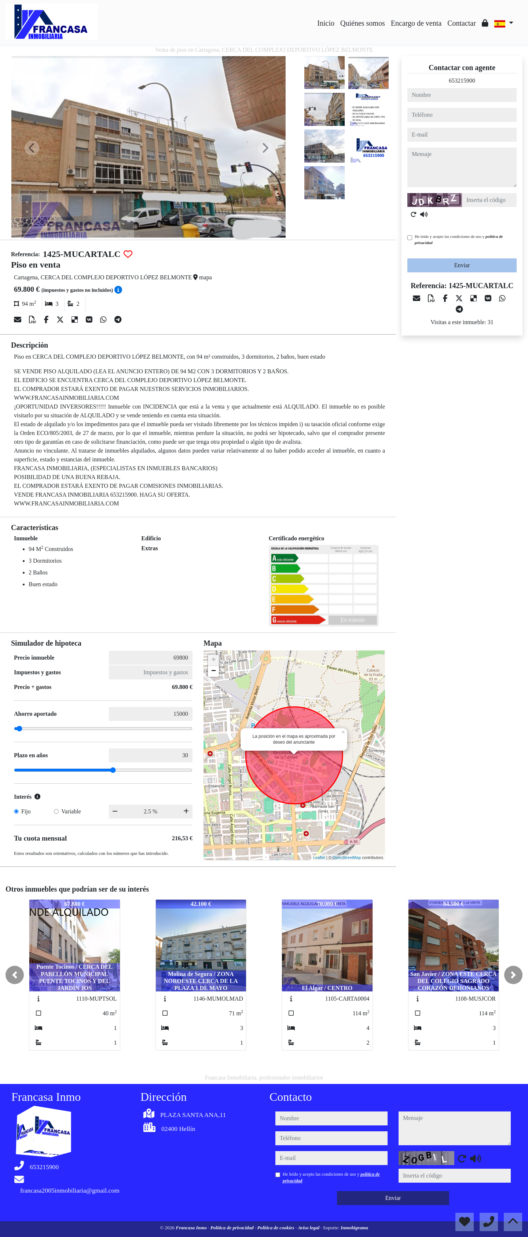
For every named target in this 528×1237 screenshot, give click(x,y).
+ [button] (213, 660)
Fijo (26, 811)
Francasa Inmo (192, 1227)
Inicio (325, 23)
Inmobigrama (354, 1227)
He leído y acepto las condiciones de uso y (459, 239)
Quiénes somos (362, 23)
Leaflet (319, 857)
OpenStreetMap (347, 857)
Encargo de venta (416, 23)
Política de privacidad (232, 1227)
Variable (71, 811)
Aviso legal (309, 1227)
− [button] (213, 671)
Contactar (461, 23)
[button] (15, 975)
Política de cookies (276, 1227)
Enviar (462, 265)
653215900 (462, 80)
